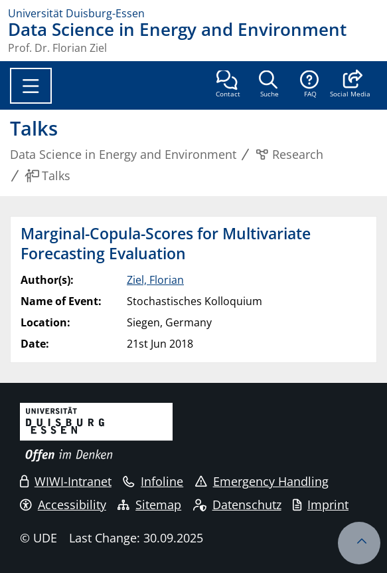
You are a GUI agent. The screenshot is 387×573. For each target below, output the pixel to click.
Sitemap (149, 505)
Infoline (153, 481)
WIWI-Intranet (66, 481)
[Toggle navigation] (31, 86)
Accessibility (63, 505)
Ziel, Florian (155, 280)
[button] (350, 85)
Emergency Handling (262, 481)
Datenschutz (237, 505)
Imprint (320, 505)
